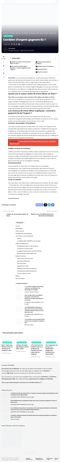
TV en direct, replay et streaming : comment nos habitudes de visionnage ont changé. (34, 288)
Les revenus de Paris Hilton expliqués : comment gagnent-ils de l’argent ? (20, 68)
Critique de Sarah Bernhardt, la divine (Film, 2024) (22, 346)
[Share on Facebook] (12, 44)
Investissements (42, 69)
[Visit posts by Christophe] (5, 49)
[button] (3, 1)
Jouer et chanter (43, 72)
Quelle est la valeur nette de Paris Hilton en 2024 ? (20, 62)
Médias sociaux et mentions (46, 66)
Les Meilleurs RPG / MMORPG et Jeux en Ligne (34, 303)
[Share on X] (14, 44)
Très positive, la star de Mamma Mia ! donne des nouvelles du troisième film (34, 321)
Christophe (11, 48)
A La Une (27, 292)
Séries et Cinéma (8, 36)
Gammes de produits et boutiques (43, 62)
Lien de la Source (13, 198)
